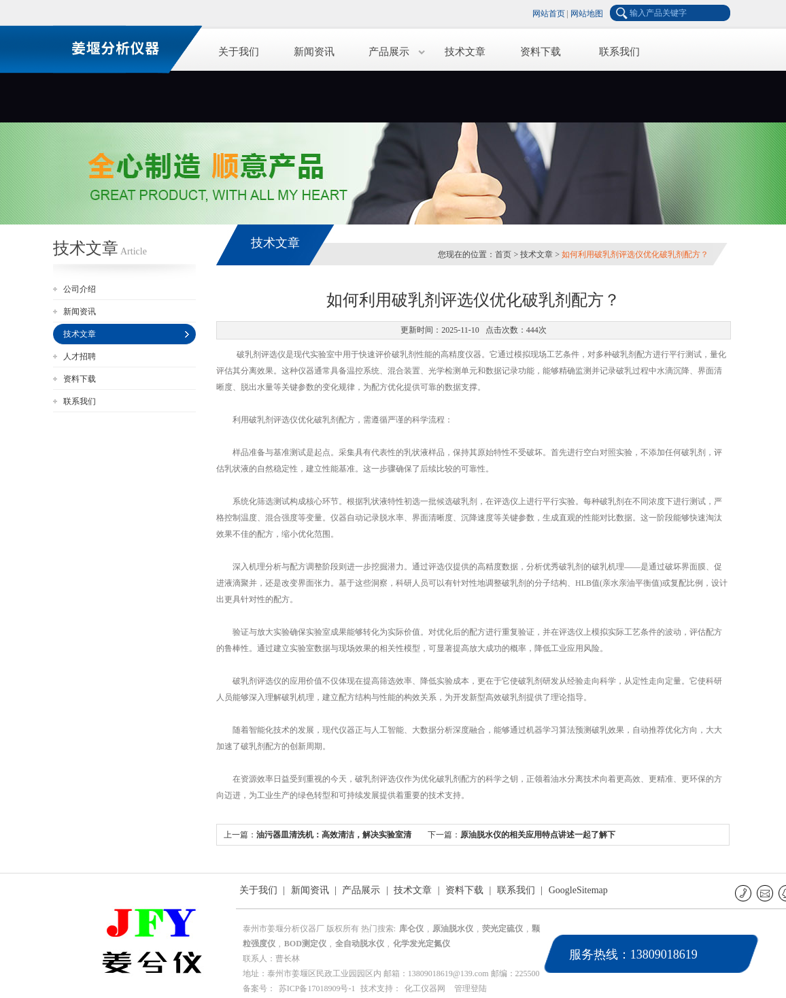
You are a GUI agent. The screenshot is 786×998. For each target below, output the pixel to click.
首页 (503, 254)
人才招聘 (79, 356)
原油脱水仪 (452, 928)
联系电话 (744, 893)
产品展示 (389, 51)
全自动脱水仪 (359, 943)
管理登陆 (470, 988)
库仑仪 (411, 928)
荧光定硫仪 (502, 928)
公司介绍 (79, 289)
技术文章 (465, 51)
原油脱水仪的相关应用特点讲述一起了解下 (537, 834)
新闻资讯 (314, 51)
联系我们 (619, 51)
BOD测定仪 (305, 943)
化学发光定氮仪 (421, 943)
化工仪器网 (425, 988)
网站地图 (586, 13)
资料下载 (540, 51)
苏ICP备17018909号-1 (317, 988)
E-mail (766, 893)
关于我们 (238, 51)
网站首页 (548, 13)
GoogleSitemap (578, 890)
